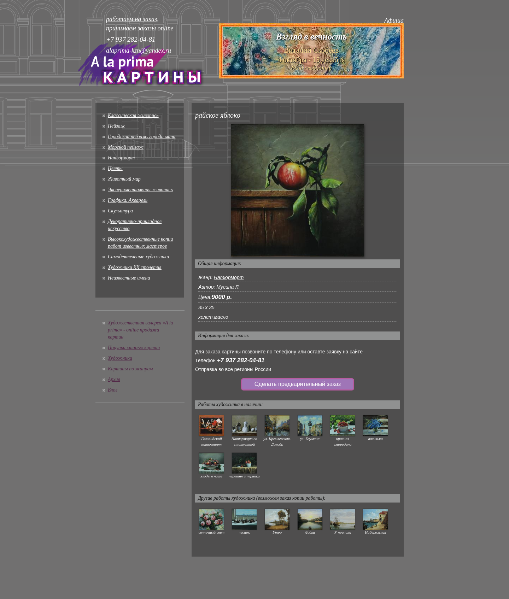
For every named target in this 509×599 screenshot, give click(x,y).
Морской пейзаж (126, 147)
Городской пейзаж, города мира (141, 136)
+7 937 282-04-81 (241, 360)
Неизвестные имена (129, 278)
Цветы (115, 168)
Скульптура (120, 210)
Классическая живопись (133, 115)
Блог (112, 390)
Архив (114, 379)
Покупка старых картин (134, 347)
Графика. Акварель (127, 200)
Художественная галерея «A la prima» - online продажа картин (140, 330)
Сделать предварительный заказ (298, 384)
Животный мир (124, 179)
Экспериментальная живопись (140, 189)
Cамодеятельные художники (138, 256)
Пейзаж (116, 126)
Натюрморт (121, 157)
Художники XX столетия (135, 267)
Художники (120, 358)
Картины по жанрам (130, 368)
